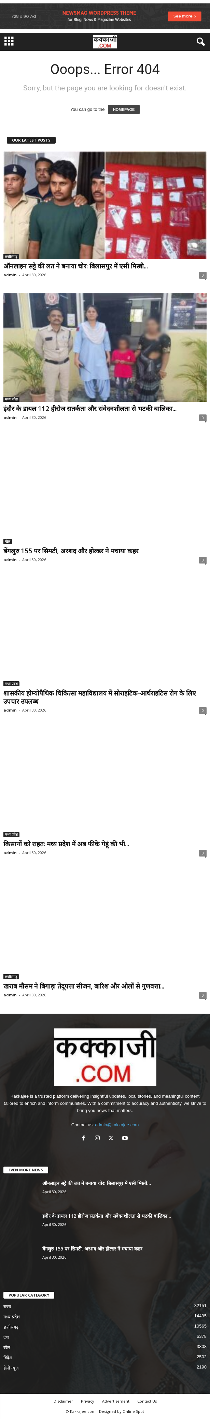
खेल (7, 541)
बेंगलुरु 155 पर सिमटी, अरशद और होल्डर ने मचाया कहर (71, 550)
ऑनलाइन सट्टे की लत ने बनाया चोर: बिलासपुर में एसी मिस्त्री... (75, 266)
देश (6, 1337)
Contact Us (147, 1401)
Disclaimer (63, 1401)
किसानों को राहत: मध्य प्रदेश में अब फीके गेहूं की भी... (66, 843)
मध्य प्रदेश (11, 399)
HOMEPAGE (124, 109)
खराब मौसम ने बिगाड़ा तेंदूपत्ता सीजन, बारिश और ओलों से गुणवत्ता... (83, 986)
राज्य (7, 1306)
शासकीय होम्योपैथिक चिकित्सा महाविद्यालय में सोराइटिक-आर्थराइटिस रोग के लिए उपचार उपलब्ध (99, 697)
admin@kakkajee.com (117, 1124)
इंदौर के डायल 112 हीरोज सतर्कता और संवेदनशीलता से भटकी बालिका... (90, 408)
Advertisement (115, 1401)
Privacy (87, 1401)
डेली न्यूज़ (11, 1368)
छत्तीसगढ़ (11, 256)
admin (10, 274)
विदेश (7, 1357)
